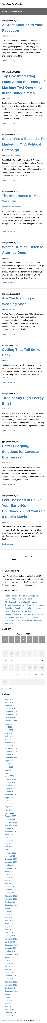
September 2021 (11, 868)
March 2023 (9, 813)
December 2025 (11, 712)
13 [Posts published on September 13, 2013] (30, 661)
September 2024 (11, 758)
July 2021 (8, 874)
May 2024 (8, 770)
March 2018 (9, 933)
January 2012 (10, 1016)
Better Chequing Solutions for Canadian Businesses (21, 451)
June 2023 (9, 804)
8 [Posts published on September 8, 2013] (41, 654)
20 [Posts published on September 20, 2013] (30, 668)
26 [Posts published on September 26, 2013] (24, 675)
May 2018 (8, 927)
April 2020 (9, 920)
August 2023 (10, 798)
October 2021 (10, 865)
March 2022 (9, 850)
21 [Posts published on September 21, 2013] (36, 668)
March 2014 (9, 973)
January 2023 (10, 819)
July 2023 (8, 801)
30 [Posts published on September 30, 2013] (5, 682)
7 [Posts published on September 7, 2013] (35, 654)
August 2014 (10, 957)
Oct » (10, 689)
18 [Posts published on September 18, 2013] (17, 668)
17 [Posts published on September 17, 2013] (11, 668)
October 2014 (10, 951)
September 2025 (11, 721)
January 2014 (10, 979)
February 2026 (10, 706)
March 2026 (9, 702)
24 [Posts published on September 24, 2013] (11, 675)
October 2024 (10, 755)
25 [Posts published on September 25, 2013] (17, 675)
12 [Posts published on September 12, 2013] (24, 661)
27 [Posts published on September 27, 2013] (30, 675)
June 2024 (9, 767)
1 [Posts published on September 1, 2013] (41, 646)
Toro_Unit (37, 1020)
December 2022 (11, 822)
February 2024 (10, 779)
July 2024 (8, 764)
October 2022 (10, 828)
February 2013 (10, 1013)
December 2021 (11, 859)
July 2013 (8, 997)
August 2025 (10, 724)
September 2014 (11, 954)
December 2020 (11, 896)
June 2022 (9, 841)
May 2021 (8, 880)
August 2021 (10, 871)
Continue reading (8, 61)
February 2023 (10, 816)
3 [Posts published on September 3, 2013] (11, 654)
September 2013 (11, 991)
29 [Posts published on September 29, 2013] (42, 675)
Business (7, 98)
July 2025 (8, 727)
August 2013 (10, 994)
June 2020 (9, 914)
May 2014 (8, 966)
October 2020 (10, 902)
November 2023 (11, 788)
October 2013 (10, 988)
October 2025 (10, 718)
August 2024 (10, 761)
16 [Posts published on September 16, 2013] (5, 668)
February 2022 (10, 853)
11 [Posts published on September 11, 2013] (17, 661)
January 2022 (10, 856)
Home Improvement (10, 409)
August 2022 (10, 834)
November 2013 (11, 985)
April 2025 (9, 736)
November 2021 (11, 862)
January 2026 (10, 709)
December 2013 (11, 982)
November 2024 (11, 752)
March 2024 (9, 776)
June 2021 (9, 877)
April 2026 (9, 699)
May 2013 (8, 1003)
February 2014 (10, 976)
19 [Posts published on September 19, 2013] (24, 668)
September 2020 (11, 905)
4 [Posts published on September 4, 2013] (17, 654)
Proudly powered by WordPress (12, 1020)
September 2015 (11, 945)
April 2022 (9, 847)
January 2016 (10, 936)
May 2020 (8, 917)
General (6, 522)
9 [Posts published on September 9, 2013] (5, 661)
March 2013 (9, 1009)
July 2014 (8, 960)
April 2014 (9, 970)
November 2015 (11, 939)
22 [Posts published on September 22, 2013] (42, 668)
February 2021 (10, 890)
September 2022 (11, 831)
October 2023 (10, 791)
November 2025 (11, 715)
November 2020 (11, 899)
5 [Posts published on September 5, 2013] (23, 654)
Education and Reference (12, 155)
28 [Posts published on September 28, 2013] (36, 675)
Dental (6, 360)
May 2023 (8, 807)
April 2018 (9, 930)
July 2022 (8, 837)
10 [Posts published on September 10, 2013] (11, 661)
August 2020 (10, 908)
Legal (6, 258)
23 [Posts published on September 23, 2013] (5, 675)
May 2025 (8, 733)
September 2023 (11, 795)
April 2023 (9, 810)
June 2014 (9, 963)
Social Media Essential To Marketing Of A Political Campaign (23, 144)
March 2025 (9, 739)
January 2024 (10, 782)
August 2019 (10, 923)
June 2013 (9, 1000)
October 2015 (10, 942)
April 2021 (9, 884)
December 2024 (11, 749)
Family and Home (9, 36)
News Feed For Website (12, 4)
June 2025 (9, 730)
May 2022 (8, 844)
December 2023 (11, 785)
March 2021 (9, 887)
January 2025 (10, 745)
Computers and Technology (12, 206)
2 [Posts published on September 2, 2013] (5, 654)
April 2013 (9, 1006)
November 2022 (11, 825)
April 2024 (9, 773)
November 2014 (11, 948)
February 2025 (10, 742)
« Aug (4, 689)
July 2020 (8, 911)
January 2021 (10, 893)
